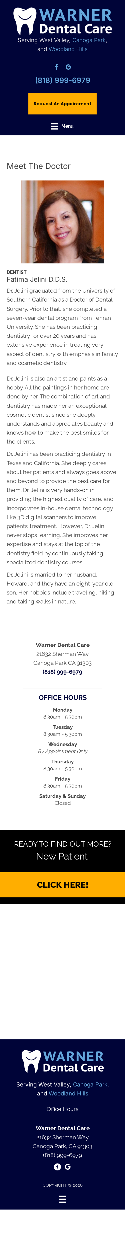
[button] (62, 884)
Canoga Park (89, 40)
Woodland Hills (68, 49)
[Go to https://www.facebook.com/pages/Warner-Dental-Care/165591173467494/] (56, 68)
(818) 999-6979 (62, 80)
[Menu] (62, 126)
